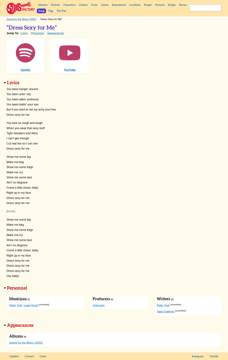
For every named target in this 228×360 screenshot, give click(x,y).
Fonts (94, 5)
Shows (183, 5)
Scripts (172, 5)
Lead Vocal (31, 305)
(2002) (26, 342)
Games (104, 5)
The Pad (61, 11)
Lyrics (24, 33)
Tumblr (214, 356)
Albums (42, 5)
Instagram (198, 356)
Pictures (160, 5)
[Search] (202, 7)
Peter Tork (15, 305)
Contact (29, 356)
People (148, 5)
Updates (14, 356)
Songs (41, 11)
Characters (69, 5)
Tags (50, 11)
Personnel (37, 33)
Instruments (119, 5)
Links (43, 356)
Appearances (55, 33)
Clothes (83, 5)
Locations (135, 5)
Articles (55, 5)
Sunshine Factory (20, 8)
